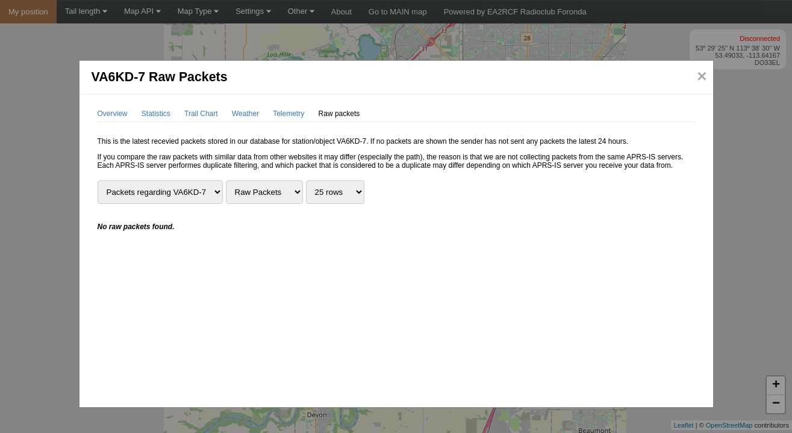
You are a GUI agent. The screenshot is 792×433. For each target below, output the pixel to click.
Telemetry (288, 113)
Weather (245, 113)
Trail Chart (201, 113)
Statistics (156, 113)
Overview (113, 113)
